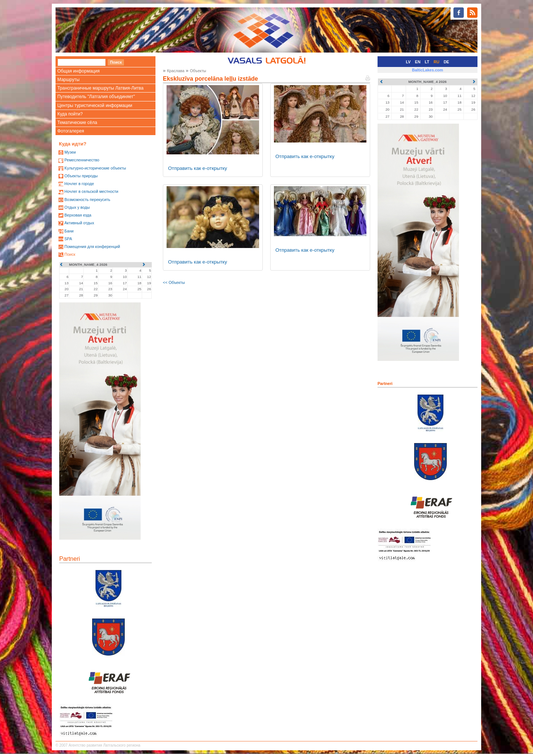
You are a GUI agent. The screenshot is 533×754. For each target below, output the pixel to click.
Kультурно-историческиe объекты (95, 168)
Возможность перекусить (87, 199)
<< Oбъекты (174, 282)
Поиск (70, 254)
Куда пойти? (70, 114)
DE (446, 62)
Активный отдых (79, 223)
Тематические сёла (77, 122)
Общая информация (78, 71)
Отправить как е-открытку (197, 168)
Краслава (175, 70)
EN (417, 62)
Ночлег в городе (79, 183)
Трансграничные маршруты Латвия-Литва (100, 88)
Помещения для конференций (92, 246)
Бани (69, 231)
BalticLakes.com (427, 70)
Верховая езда (77, 215)
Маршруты (68, 79)
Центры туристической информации (94, 105)
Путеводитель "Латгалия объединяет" (96, 96)
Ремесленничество (81, 160)
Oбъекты (198, 70)
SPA (68, 239)
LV (408, 62)
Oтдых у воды (77, 207)
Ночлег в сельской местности (91, 191)
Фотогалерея (70, 131)
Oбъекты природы (81, 176)
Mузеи (70, 152)
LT (427, 62)
